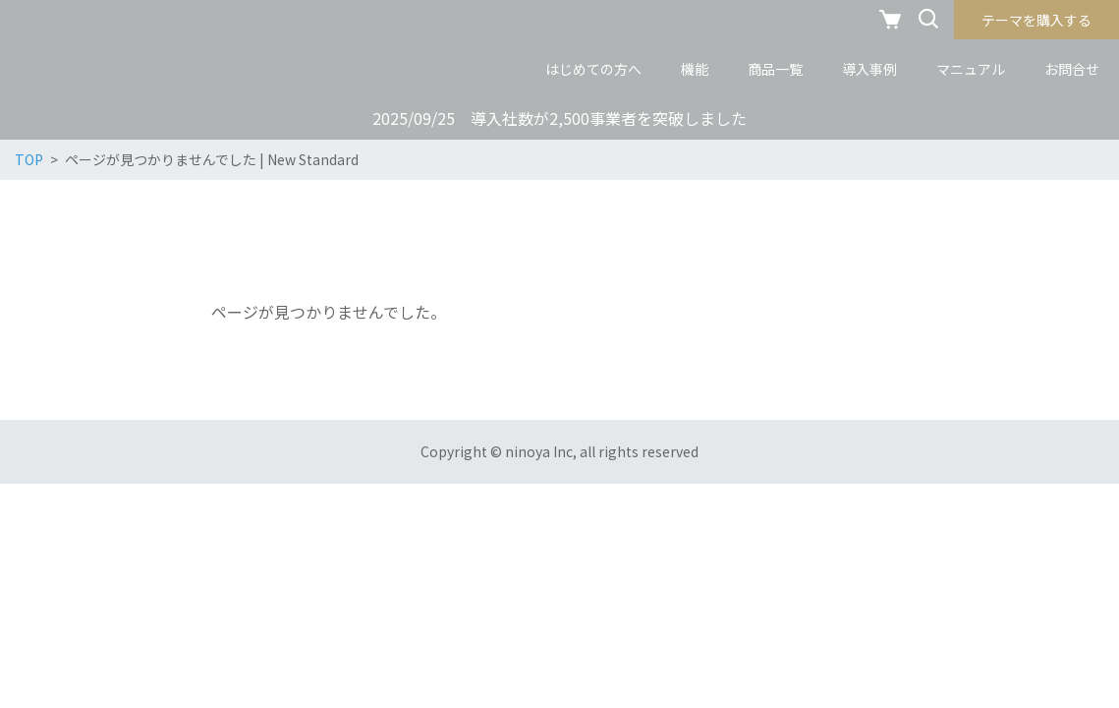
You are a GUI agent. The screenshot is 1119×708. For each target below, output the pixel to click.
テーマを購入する (1036, 20)
